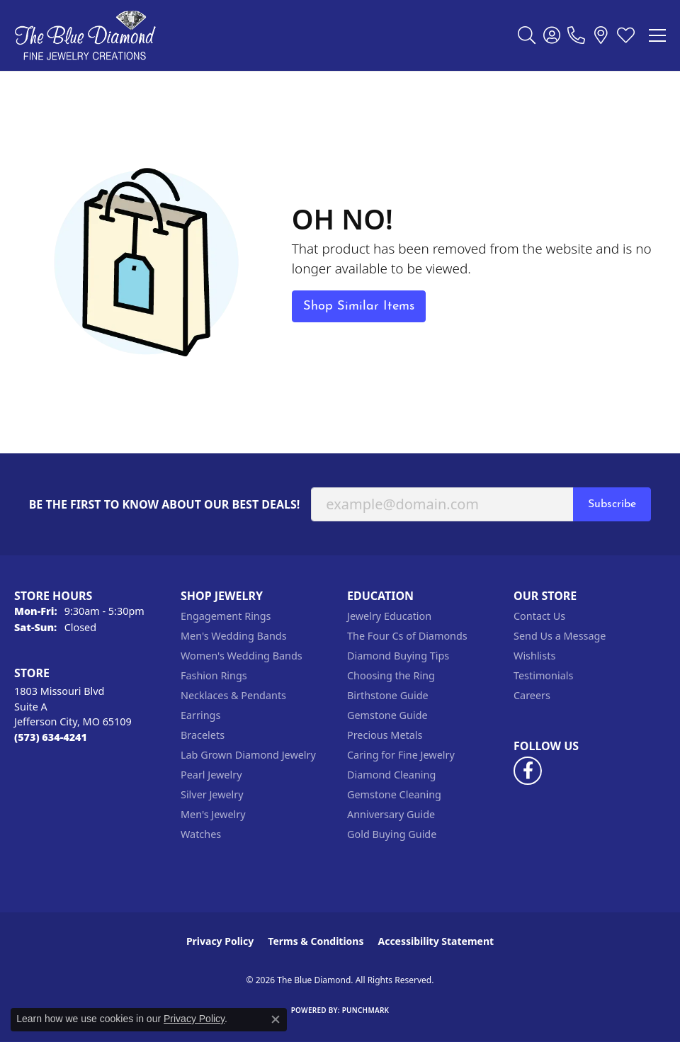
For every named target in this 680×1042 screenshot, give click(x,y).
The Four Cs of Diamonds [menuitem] (407, 635)
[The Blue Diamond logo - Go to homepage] (85, 35)
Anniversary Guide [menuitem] (391, 814)
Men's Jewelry (213, 814)
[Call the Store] (50, 737)
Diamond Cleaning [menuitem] (391, 774)
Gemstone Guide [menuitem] (387, 715)
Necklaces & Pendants (233, 695)
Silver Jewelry (212, 794)
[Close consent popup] (275, 1019)
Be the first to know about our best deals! (164, 504)
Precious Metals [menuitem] (384, 735)
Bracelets (203, 735)
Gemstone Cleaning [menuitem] (394, 794)
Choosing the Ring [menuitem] (391, 675)
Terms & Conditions (315, 941)
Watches (201, 834)
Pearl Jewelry (211, 774)
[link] (576, 35)
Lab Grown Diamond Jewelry (248, 754)
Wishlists (534, 655)
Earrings (200, 715)
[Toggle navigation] (657, 35)
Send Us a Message (560, 635)
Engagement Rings (226, 616)
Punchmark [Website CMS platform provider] (366, 1010)
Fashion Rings (214, 675)
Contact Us (539, 616)
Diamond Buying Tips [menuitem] (398, 655)
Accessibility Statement (436, 941)
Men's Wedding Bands (234, 635)
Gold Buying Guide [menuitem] (391, 834)
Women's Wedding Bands (241, 655)
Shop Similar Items (358, 306)
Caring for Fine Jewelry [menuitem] (401, 754)
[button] (527, 35)
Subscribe (612, 504)
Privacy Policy (220, 941)
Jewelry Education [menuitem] (389, 616)
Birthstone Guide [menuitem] (388, 695)
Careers (532, 695)
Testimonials (543, 675)
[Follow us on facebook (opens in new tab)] (528, 771)
